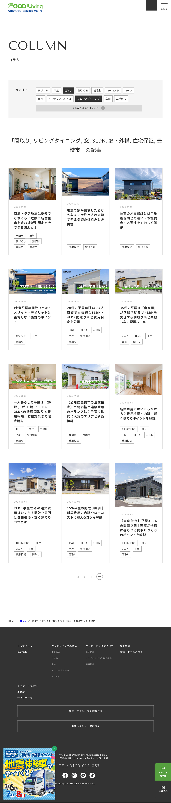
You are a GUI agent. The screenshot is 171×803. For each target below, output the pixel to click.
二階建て (121, 98)
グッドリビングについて (100, 646)
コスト (55, 658)
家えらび (56, 652)
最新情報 (22, 652)
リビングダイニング (88, 98)
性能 (54, 664)
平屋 (56, 90)
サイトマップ (25, 698)
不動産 (21, 692)
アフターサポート (60, 670)
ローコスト (113, 90)
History (55, 676)
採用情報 (90, 664)
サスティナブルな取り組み (99, 658)
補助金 (97, 90)
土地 (40, 98)
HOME (11, 621)
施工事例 (125, 646)
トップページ (25, 646)
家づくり (43, 90)
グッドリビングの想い (64, 646)
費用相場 (83, 90)
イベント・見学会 (27, 686)
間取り (68, 90)
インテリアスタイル (60, 98)
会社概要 (90, 652)
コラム (23, 621)
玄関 (107, 98)
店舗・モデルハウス (131, 652)
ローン (128, 90)
